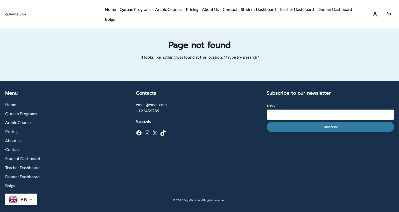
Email (272, 105)
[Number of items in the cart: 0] (389, 14)
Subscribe (330, 127)
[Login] (375, 14)
